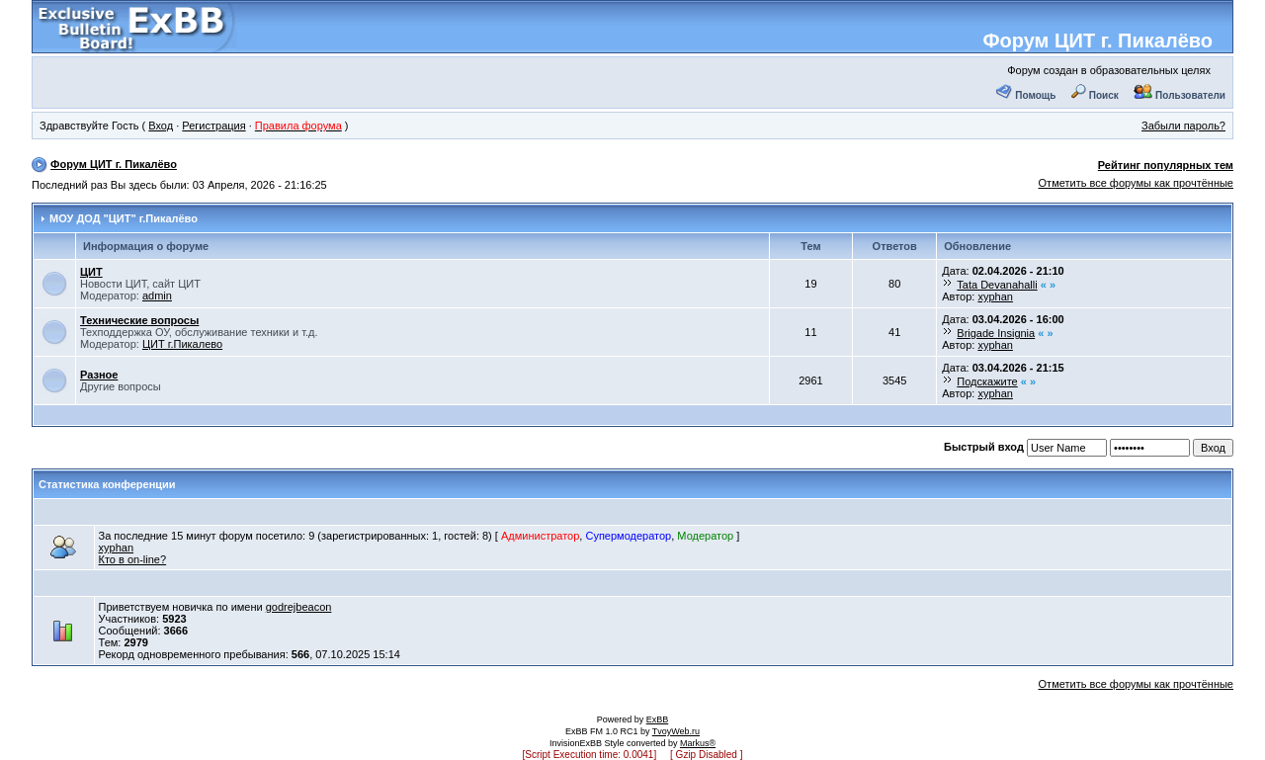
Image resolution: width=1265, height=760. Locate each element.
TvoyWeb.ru (676, 731)
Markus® (698, 743)
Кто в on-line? (133, 559)
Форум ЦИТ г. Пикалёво (1097, 40)
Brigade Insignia (996, 333)
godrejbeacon (299, 607)
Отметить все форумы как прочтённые (1136, 183)
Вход (160, 125)
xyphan (994, 296)
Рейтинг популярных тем (1165, 165)
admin (157, 295)
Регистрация (213, 125)
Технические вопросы (139, 320)
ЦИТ (91, 272)
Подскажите (987, 381)
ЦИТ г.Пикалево (182, 344)
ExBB (657, 719)
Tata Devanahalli (997, 285)
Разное (99, 374)
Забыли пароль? (1183, 125)
